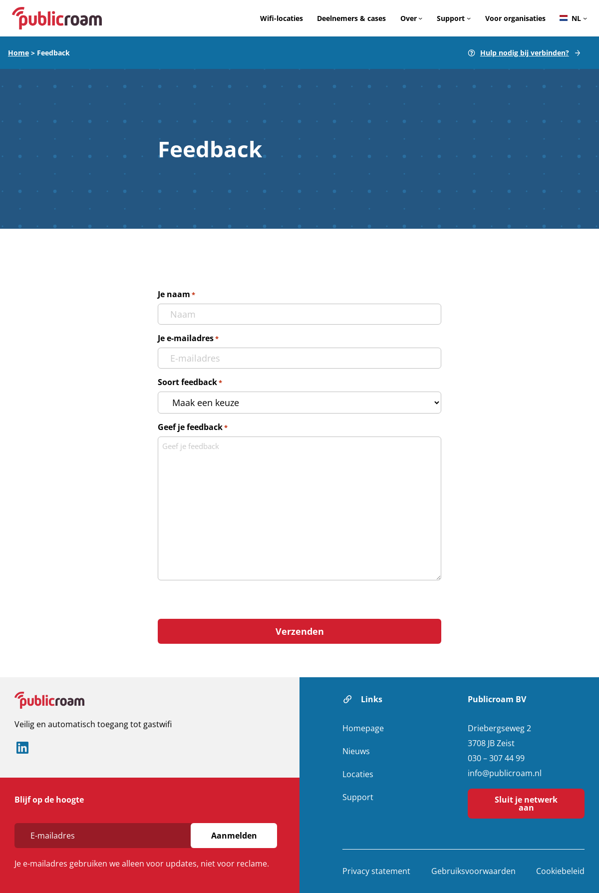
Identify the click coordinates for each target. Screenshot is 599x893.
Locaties (357, 774)
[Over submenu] (420, 18)
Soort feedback (190, 382)
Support (357, 797)
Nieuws (356, 751)
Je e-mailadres (188, 338)
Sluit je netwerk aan (526, 803)
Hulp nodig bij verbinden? (524, 52)
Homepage (363, 728)
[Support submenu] (469, 18)
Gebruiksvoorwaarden (473, 871)
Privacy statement (376, 871)
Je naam (176, 294)
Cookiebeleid (560, 871)
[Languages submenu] (585, 18)
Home (18, 52)
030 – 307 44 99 (496, 758)
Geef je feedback (193, 427)
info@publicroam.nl (505, 773)
